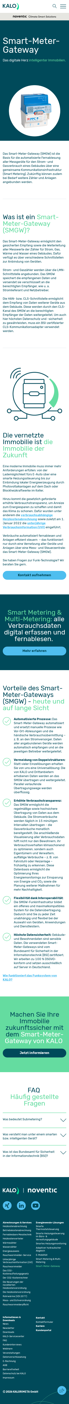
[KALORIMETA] (11, 6)
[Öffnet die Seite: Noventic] (42, 1190)
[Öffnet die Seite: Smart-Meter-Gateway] (48, 1266)
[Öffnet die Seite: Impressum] (8, 1377)
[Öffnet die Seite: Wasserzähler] (10, 1247)
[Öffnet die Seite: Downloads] (8, 1332)
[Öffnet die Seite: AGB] (5, 1365)
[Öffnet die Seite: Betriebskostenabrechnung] (17, 1230)
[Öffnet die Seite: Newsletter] (8, 1328)
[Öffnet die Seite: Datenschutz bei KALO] (14, 1373)
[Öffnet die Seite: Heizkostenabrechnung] (15, 1226)
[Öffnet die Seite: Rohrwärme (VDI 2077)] (15, 1296)
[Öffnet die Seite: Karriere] (40, 1326)
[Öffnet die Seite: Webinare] (8, 1348)
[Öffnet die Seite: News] (5, 1324)
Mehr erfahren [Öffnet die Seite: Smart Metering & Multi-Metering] (34, 651)
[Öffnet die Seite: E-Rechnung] (9, 1361)
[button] (54, 6)
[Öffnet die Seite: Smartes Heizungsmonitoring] (51, 1243)
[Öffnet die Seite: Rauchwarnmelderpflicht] (16, 1304)
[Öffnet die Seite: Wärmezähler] (10, 1243)
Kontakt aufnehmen (34, 575)
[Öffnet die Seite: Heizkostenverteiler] (13, 1238)
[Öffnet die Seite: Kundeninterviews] (12, 1344)
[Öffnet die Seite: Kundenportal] (43, 1330)
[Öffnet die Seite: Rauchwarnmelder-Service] (17, 1255)
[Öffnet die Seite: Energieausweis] (11, 1251)
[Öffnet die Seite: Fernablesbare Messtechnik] (17, 1234)
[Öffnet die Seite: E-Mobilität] (41, 1255)
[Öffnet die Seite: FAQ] (5, 1340)
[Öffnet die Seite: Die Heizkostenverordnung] (16, 1292)
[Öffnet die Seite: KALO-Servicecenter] (13, 1336)
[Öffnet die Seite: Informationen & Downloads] (12, 1319)
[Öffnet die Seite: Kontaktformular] (44, 1322)
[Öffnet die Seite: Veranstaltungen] (11, 1353)
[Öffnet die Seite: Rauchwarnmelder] (12, 1266)
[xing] (7, 1205)
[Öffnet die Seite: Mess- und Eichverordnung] (17, 1300)
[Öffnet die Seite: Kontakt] (40, 1318)
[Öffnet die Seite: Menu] (63, 6)
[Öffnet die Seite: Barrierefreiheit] (11, 1369)
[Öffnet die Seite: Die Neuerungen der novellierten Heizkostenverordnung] (14, 1285)
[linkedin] (21, 1205)
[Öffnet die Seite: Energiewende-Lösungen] (50, 1222)
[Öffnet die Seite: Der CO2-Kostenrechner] (15, 1277)
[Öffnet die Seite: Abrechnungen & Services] (17, 1222)
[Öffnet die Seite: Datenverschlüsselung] (14, 1357)
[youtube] (35, 1205)
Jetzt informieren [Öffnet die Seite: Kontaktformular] (34, 1053)
